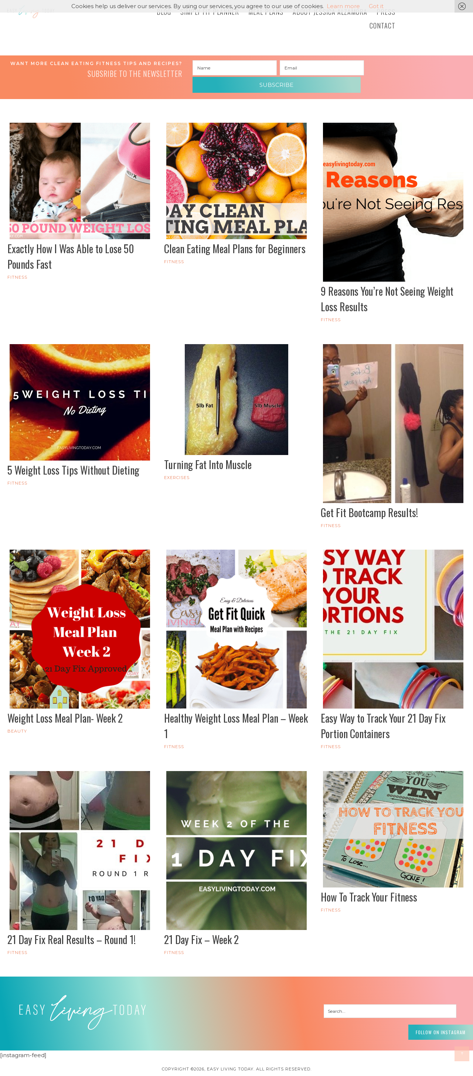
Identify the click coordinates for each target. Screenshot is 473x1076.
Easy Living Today (62, 17)
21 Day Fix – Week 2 (201, 925)
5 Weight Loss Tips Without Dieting (73, 456)
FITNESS (17, 264)
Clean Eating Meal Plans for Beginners (235, 235)
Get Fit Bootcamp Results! (369, 499)
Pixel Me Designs (250, 1066)
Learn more (343, 6)
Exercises (177, 464)
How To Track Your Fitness (369, 883)
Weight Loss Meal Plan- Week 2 (65, 704)
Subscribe (409, 68)
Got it (376, 6)
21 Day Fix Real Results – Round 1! (71, 925)
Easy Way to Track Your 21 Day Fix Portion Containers (383, 712)
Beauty (17, 717)
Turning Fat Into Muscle (208, 451)
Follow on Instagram (429, 1016)
